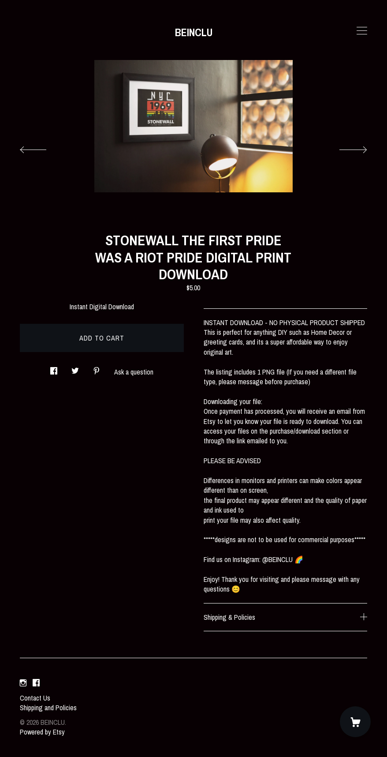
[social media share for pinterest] (96, 368)
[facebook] (36, 683)
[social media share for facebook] (53, 368)
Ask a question (133, 372)
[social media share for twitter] (75, 368)
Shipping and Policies (48, 707)
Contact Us (35, 698)
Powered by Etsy (42, 732)
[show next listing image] (345, 147)
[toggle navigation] (362, 30)
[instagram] (23, 683)
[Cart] (355, 721)
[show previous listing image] (42, 147)
